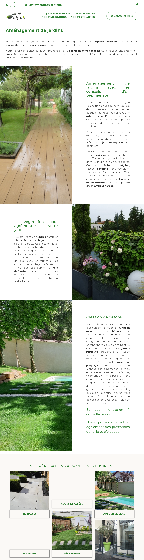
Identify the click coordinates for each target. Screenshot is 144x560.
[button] (122, 16)
